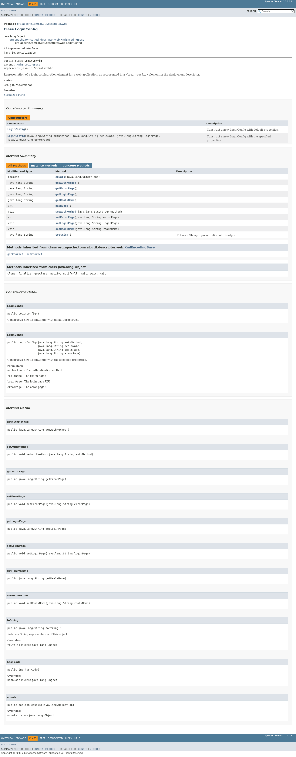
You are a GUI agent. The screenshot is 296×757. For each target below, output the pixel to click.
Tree (42, 4)
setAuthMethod (65, 211)
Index (68, 4)
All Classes (8, 10)
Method (50, 15)
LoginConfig (16, 129)
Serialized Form (14, 94)
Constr (38, 15)
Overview (7, 4)
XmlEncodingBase (28, 64)
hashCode (61, 205)
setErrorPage (65, 217)
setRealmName (65, 228)
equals (60, 176)
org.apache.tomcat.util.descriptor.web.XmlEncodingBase (46, 39)
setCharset (34, 254)
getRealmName (65, 200)
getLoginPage (65, 194)
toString (61, 234)
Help (77, 4)
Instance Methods (44, 165)
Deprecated (55, 4)
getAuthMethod (65, 182)
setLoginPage (65, 223)
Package (20, 4)
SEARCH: (252, 11)
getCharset (15, 254)
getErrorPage (65, 188)
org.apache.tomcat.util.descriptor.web (42, 23)
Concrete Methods (76, 165)
